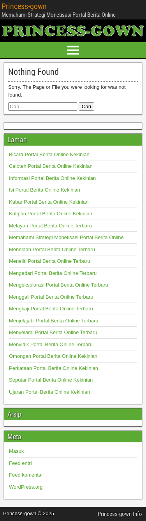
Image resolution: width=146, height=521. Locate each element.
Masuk (16, 451)
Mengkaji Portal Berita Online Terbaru (51, 309)
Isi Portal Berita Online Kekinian (44, 190)
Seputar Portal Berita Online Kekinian (51, 380)
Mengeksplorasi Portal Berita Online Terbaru (58, 285)
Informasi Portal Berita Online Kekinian (52, 178)
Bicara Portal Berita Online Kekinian (49, 154)
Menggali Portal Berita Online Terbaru (51, 297)
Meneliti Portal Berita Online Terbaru (49, 261)
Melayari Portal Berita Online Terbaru (50, 226)
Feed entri (20, 463)
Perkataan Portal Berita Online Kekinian (53, 368)
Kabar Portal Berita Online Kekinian (49, 202)
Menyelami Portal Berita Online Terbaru (53, 332)
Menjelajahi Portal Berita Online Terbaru (54, 321)
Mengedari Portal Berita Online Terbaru (53, 273)
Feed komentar (26, 475)
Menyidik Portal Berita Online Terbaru (51, 344)
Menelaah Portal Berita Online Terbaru (52, 249)
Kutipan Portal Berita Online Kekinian (50, 213)
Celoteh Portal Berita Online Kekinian (51, 166)
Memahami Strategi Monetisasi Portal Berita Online (66, 237)
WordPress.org (25, 487)
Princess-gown (24, 6)
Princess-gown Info (120, 513)
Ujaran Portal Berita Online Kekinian (49, 392)
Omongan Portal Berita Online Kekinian (53, 356)
